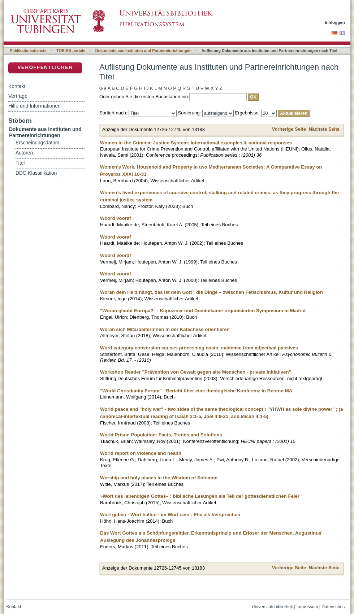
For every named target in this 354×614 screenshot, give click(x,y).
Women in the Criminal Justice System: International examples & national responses (196, 142)
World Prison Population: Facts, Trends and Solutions (161, 434)
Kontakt (16, 86)
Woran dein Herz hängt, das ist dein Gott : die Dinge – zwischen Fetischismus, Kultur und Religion (211, 292)
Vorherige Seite (289, 129)
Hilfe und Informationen (34, 106)
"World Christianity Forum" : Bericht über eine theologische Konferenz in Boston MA (196, 390)
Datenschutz (333, 606)
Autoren (24, 153)
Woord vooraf (115, 218)
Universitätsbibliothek (272, 606)
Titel (20, 163)
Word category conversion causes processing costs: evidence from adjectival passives (199, 347)
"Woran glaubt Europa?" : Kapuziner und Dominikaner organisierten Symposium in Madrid (203, 310)
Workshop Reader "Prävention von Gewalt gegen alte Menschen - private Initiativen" (195, 372)
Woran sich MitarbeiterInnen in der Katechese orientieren (165, 329)
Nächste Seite (324, 129)
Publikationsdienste (28, 50)
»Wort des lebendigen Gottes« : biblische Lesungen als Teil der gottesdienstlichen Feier (199, 496)
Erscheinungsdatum (37, 142)
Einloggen (335, 22)
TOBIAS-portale (70, 50)
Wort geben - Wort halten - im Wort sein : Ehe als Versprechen (170, 514)
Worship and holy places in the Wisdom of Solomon (158, 477)
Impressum (307, 606)
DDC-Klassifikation (36, 173)
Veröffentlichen (45, 67)
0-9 (102, 88)
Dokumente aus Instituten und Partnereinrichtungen (143, 50)
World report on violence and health (140, 453)
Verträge (17, 96)
